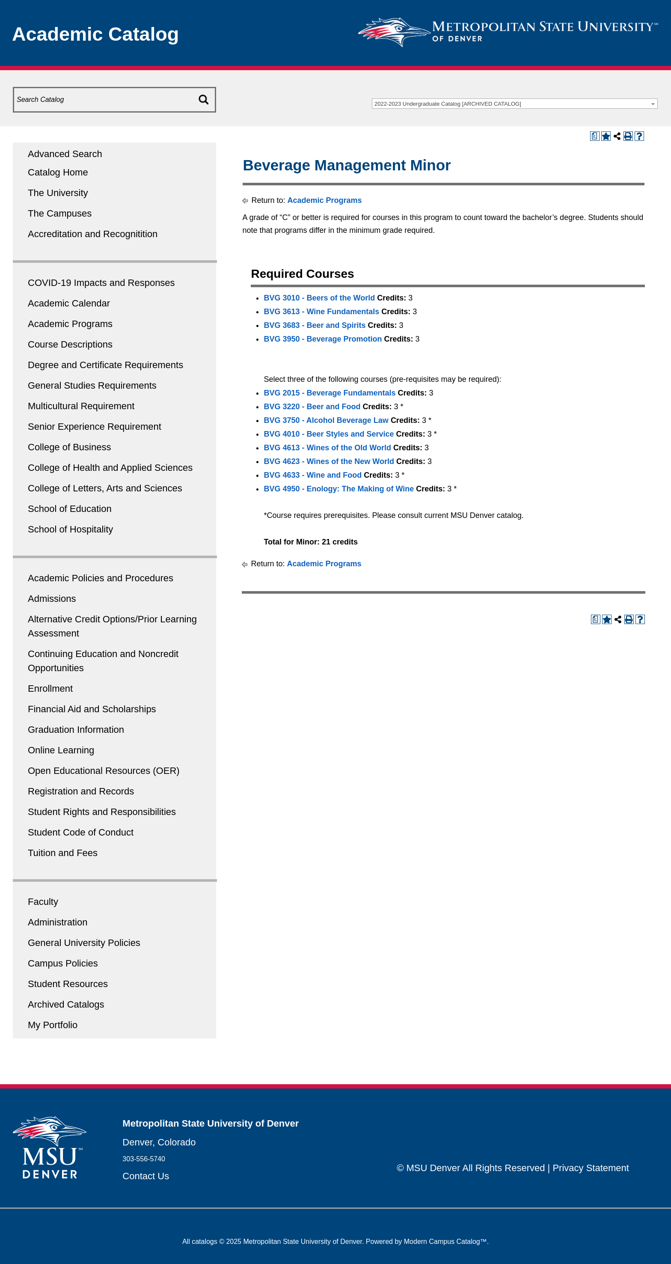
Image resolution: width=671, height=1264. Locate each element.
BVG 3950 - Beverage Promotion (323, 339)
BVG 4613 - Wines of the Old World (327, 447)
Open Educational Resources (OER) (104, 770)
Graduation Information (76, 729)
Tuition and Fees (63, 853)
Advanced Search (65, 154)
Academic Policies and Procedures (100, 578)
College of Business (69, 447)
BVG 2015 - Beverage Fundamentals (329, 393)
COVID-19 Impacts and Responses (101, 282)
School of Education (70, 508)
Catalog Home (58, 172)
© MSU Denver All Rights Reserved (471, 1168)
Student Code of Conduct (81, 832)
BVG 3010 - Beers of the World (319, 298)
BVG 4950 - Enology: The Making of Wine (339, 489)
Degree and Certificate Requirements (105, 365)
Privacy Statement (590, 1168)
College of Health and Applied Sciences (110, 467)
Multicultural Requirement (81, 406)
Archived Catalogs (66, 1004)
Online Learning (61, 750)
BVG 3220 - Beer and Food (312, 406)
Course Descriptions (70, 344)
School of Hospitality (70, 529)
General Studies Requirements (92, 385)
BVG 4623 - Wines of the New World (329, 461)
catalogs (204, 1241)
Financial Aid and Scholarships (92, 709)
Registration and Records (81, 791)
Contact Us (145, 1176)
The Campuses (60, 213)
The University (58, 192)
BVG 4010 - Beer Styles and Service (329, 434)
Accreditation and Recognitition (92, 234)
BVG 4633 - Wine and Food (313, 475)
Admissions (52, 598)
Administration (57, 922)
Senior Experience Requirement (94, 426)
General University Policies (84, 942)
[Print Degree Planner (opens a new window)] (595, 136)
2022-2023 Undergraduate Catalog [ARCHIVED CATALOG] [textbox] (447, 104)
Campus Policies (63, 963)
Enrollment (50, 688)
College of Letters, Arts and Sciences (105, 488)
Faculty (43, 901)
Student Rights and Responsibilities (102, 811)
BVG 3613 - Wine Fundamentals (321, 311)
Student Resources (68, 983)
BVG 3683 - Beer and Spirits (314, 325)
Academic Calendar (69, 303)
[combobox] (515, 103)
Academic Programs (70, 323)
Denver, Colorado (159, 1142)
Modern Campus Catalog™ (445, 1241)
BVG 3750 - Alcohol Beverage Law (326, 420)
